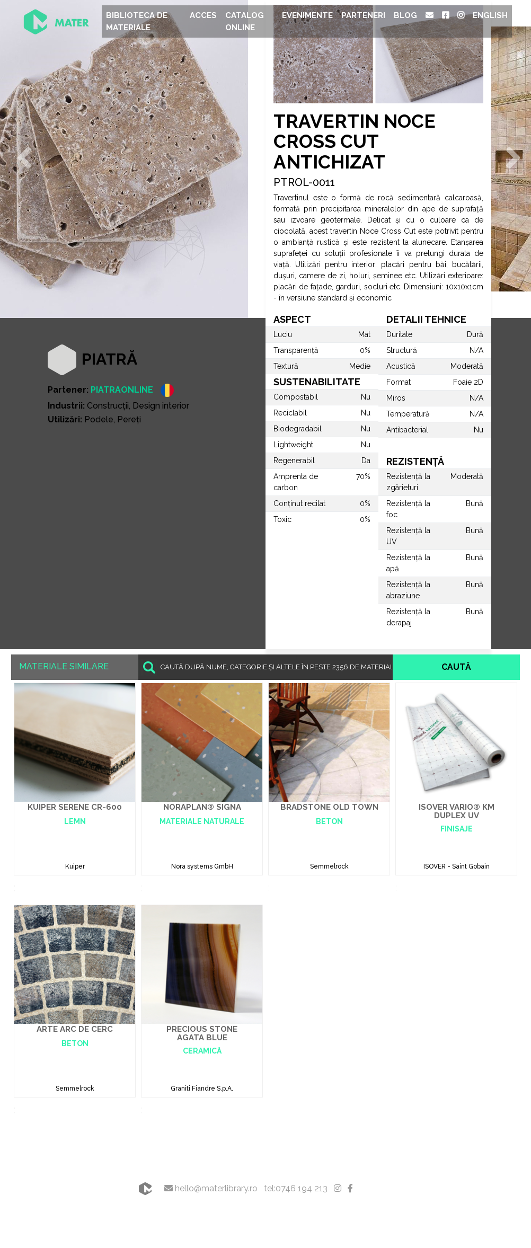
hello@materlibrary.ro (211, 1188)
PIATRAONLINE (122, 390)
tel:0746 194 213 (296, 1188)
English (490, 15)
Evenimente (307, 15)
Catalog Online (244, 21)
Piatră (109, 359)
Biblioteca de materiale (136, 21)
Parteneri (363, 15)
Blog (405, 15)
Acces (203, 15)
